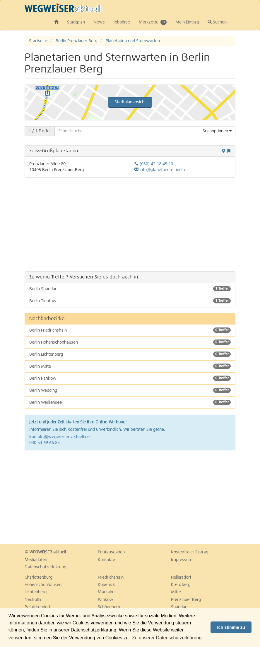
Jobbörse (122, 22)
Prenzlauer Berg (186, 600)
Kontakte (106, 560)
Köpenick (106, 585)
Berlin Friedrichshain (130, 330)
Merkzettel (153, 22)
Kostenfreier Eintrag (189, 552)
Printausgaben (111, 552)
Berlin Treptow (130, 300)
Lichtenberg (36, 592)
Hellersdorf (181, 577)
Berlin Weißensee (130, 402)
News (99, 22)
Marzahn (106, 592)
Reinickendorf (37, 607)
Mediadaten (36, 560)
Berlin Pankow (130, 378)
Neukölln (33, 600)
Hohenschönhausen (43, 585)
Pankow (105, 600)
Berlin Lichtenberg (130, 354)
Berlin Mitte (130, 366)
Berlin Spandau (130, 288)
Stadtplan (76, 22)
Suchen (217, 22)
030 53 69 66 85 (44, 443)
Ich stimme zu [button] (231, 627)
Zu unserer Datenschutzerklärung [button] (166, 637)
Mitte (176, 592)
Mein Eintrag (187, 22)
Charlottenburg (38, 577)
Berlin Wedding (130, 390)
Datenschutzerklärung (45, 567)
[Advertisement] (130, 224)
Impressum (181, 560)
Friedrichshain (111, 577)
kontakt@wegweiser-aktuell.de (59, 437)
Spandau (179, 607)
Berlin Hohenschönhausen (130, 342)
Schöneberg (109, 607)
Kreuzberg (180, 585)
